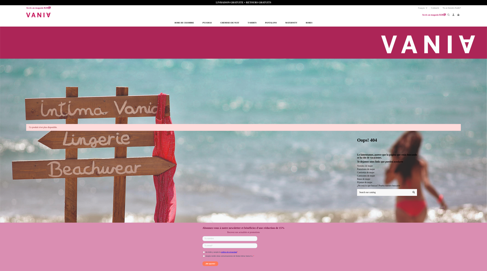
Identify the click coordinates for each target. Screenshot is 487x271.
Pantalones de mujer (366, 169)
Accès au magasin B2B (38, 8)
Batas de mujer (363, 179)
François (423, 8)
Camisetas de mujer (365, 172)
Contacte (435, 8)
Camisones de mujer (366, 176)
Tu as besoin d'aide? (452, 8)
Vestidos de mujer (365, 166)
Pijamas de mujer (364, 182)
